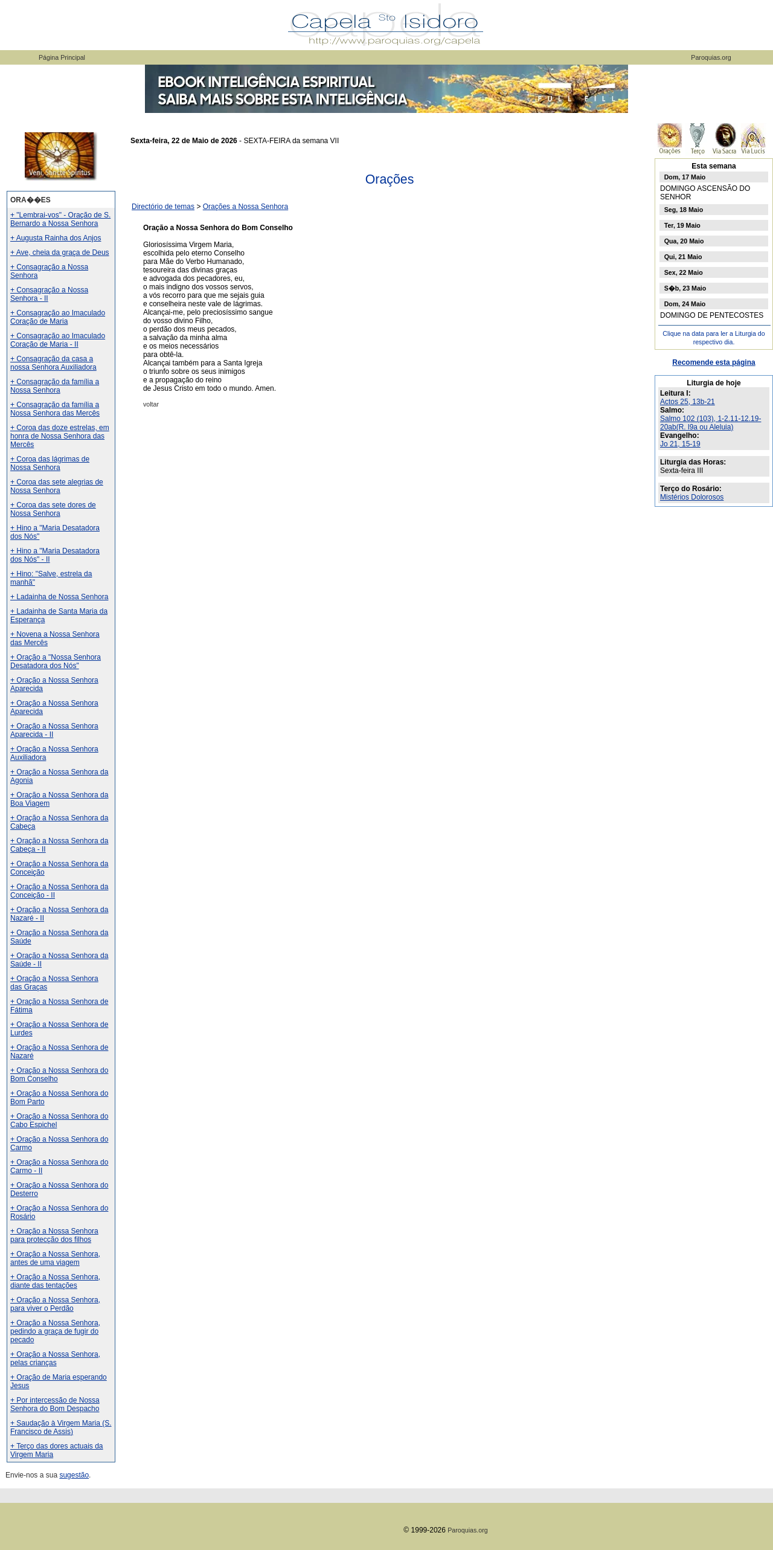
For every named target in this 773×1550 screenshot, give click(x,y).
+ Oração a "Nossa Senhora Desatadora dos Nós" (55, 661)
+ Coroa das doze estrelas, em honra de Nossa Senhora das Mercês (59, 436)
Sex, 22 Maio (683, 272)
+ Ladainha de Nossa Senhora (59, 597)
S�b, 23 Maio (685, 288)
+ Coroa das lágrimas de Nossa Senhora (49, 463)
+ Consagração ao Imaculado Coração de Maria (57, 317)
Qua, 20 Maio (684, 241)
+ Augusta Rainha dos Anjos (55, 238)
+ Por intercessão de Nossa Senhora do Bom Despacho (55, 1404)
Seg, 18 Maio (684, 209)
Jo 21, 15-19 (680, 444)
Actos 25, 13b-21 (687, 401)
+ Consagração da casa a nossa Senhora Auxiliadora (53, 363)
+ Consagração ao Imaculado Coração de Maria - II (57, 340)
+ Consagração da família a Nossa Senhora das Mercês (55, 408)
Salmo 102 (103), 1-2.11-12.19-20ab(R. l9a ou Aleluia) (710, 422)
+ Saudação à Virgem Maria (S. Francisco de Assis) (61, 1427)
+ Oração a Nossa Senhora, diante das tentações (55, 1281)
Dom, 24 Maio (685, 303)
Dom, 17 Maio (685, 177)
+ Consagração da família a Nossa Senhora (54, 386)
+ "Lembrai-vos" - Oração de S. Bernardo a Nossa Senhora (60, 219)
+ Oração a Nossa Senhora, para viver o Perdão (55, 1304)
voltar (151, 404)
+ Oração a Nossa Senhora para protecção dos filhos (54, 1235)
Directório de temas (163, 206)
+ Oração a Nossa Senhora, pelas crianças (55, 1358)
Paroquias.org (711, 57)
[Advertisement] (389, 622)
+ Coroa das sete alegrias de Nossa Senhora (56, 486)
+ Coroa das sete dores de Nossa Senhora (53, 509)
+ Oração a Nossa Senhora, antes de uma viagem (55, 1258)
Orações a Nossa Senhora (245, 206)
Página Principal (62, 57)
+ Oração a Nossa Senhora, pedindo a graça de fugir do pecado (55, 1331)
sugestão (74, 1475)
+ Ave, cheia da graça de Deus (59, 252)
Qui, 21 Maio (683, 256)
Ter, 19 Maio (682, 225)
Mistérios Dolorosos (691, 497)
